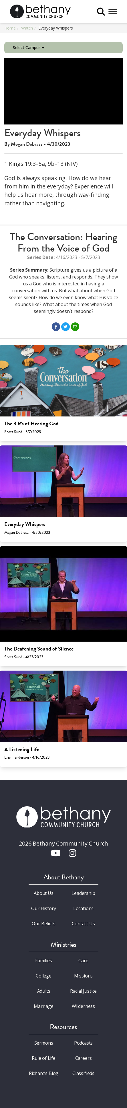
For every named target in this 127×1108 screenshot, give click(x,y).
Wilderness (83, 1006)
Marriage (43, 1006)
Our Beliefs (43, 923)
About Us (43, 893)
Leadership (83, 893)
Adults (43, 991)
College (43, 976)
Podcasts (83, 1043)
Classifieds (83, 1073)
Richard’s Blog (44, 1073)
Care (83, 960)
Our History (43, 908)
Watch (27, 28)
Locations (83, 908)
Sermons (43, 1043)
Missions (83, 976)
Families (43, 960)
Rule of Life (43, 1058)
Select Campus (28, 47)
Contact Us (83, 923)
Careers (83, 1058)
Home (10, 28)
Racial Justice (83, 991)
